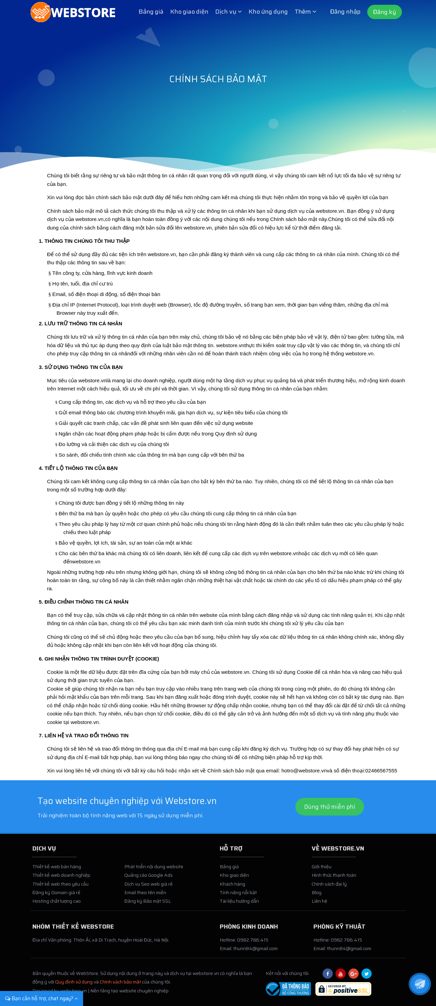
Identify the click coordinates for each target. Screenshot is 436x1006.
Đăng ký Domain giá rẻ (56, 896)
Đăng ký (384, 12)
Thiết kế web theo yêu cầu (60, 887)
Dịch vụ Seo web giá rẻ (148, 887)
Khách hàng (232, 887)
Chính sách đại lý (329, 887)
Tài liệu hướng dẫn (239, 904)
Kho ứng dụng (268, 11)
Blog (317, 896)
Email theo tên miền (145, 896)
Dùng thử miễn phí (329, 825)
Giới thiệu (321, 870)
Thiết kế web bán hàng (56, 870)
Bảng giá (151, 11)
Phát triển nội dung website (153, 870)
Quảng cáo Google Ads (148, 878)
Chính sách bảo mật (120, 985)
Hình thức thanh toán (334, 878)
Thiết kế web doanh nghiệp (61, 878)
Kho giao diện (189, 11)
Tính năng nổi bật (238, 896)
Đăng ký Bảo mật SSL (147, 904)
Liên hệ (319, 904)
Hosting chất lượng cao (56, 904)
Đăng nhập (345, 11)
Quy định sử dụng (74, 985)
